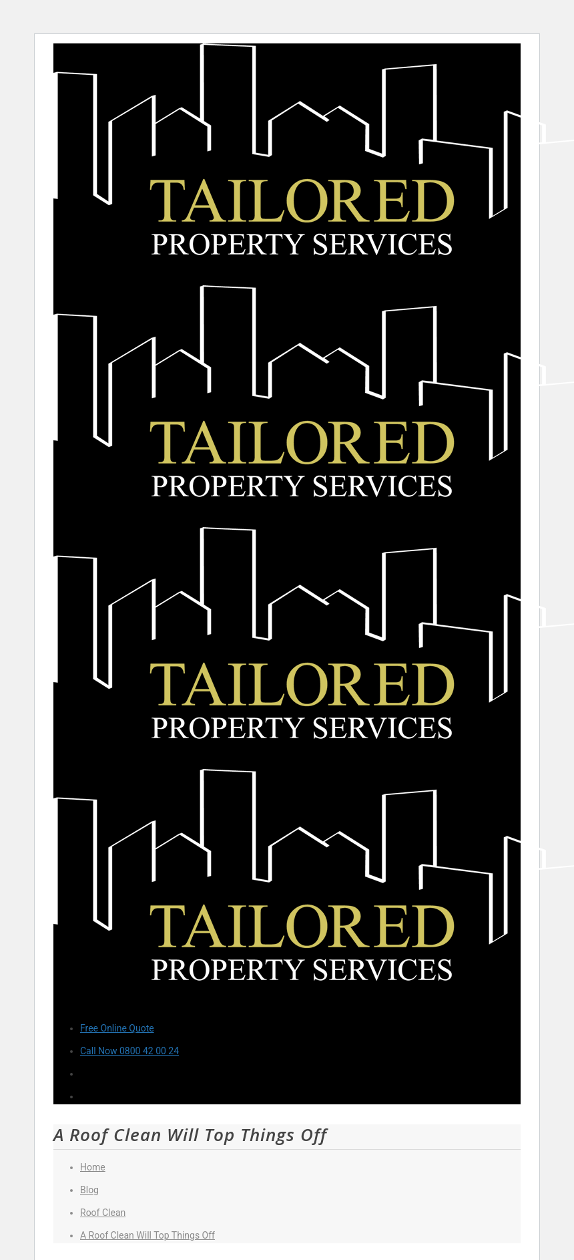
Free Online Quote (117, 1028)
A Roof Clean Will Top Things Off (147, 1235)
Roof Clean (102, 1212)
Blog (89, 1190)
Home (92, 1167)
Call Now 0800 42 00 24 (129, 1051)
